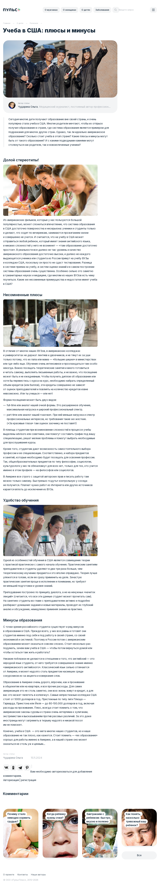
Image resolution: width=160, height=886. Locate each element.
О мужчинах (51, 10)
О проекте (8, 874)
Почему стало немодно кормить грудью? (18, 818)
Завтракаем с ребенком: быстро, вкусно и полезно (98, 818)
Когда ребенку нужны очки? (56, 816)
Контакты (22, 874)
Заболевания (102, 10)
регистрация (28, 780)
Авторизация (11, 780)
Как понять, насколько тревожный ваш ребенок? (136, 820)
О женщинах (69, 10)
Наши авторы (38, 874)
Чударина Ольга (28, 106)
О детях (86, 10)
